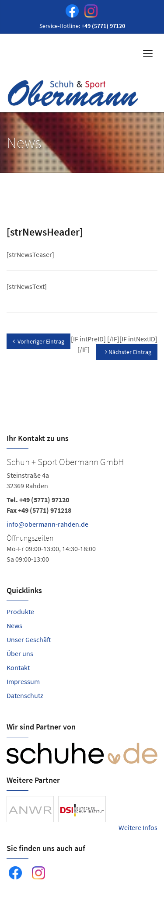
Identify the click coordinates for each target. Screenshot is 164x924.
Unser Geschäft (29, 639)
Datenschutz (25, 695)
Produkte (20, 611)
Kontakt (18, 667)
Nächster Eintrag (128, 352)
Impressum (23, 681)
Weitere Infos (138, 827)
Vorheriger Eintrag (38, 341)
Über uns (20, 653)
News (14, 625)
